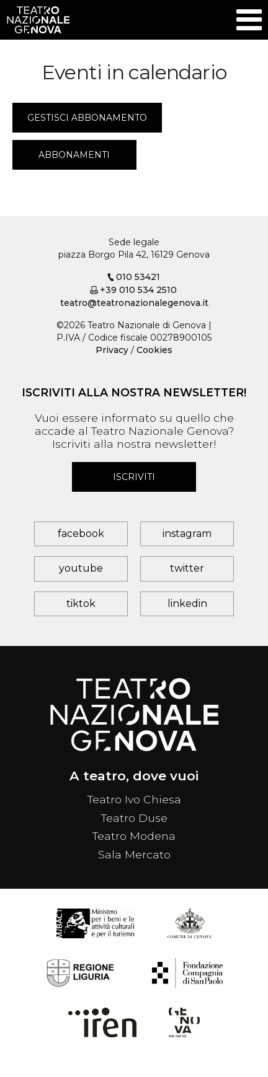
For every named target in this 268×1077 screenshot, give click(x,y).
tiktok (81, 603)
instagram (187, 533)
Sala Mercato (134, 854)
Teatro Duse (134, 817)
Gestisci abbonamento (87, 117)
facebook (81, 533)
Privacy (112, 349)
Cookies (154, 349)
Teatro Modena (134, 835)
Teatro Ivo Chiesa (134, 799)
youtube (81, 568)
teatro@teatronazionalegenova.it (134, 302)
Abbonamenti (74, 154)
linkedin (187, 603)
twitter (187, 568)
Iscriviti (134, 476)
